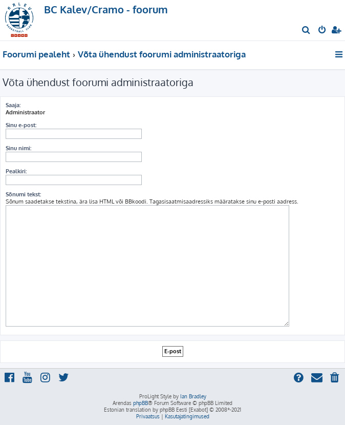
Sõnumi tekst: (23, 194)
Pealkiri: (16, 171)
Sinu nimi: (18, 148)
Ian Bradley (193, 396)
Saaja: (13, 105)
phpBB (140, 403)
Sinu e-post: (21, 125)
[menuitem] (306, 31)
